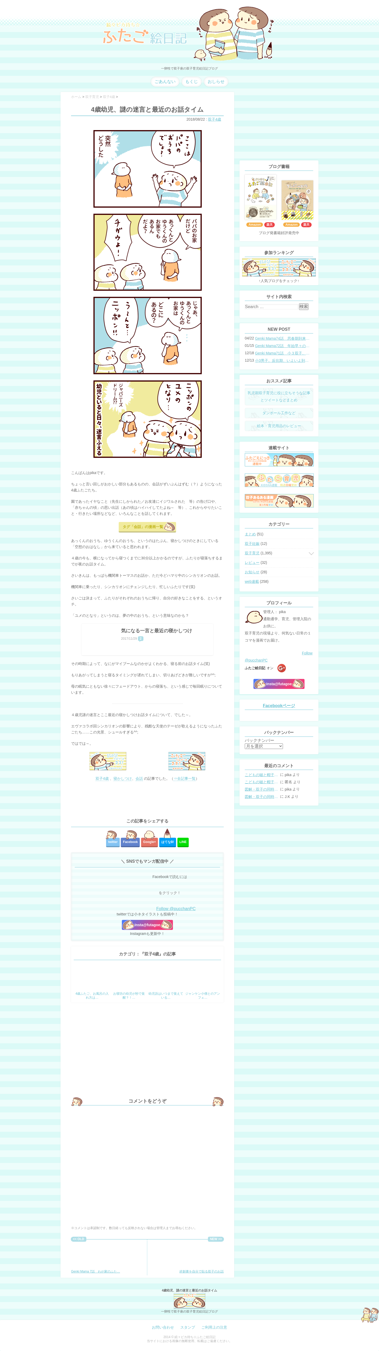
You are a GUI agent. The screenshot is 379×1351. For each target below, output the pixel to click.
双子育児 (252, 553)
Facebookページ (279, 705)
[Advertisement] (147, 800)
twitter (113, 842)
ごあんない (165, 81)
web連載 (252, 581)
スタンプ (187, 1327)
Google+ (149, 842)
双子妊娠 (252, 543)
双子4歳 (214, 119)
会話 (139, 778)
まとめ (250, 534)
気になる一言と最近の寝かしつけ (156, 630)
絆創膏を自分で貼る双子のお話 (201, 1257)
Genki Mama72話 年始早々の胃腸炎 (282, 346)
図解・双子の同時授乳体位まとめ (262, 789)
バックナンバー (259, 740)
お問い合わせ (163, 1327)
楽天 (269, 224)
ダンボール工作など (279, 413)
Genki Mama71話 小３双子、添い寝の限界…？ (282, 353)
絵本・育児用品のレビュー (279, 426)
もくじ (191, 81)
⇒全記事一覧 (184, 778)
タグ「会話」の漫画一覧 (143, 527)
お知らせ (252, 572)
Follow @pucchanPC (176, 908)
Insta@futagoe (147, 925)
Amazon (254, 224)
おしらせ (216, 81)
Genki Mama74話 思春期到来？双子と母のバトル (282, 338)
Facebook (130, 842)
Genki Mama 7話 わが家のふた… (95, 1257)
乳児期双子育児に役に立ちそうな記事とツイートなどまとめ (279, 396)
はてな (167, 842)
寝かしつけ (122, 778)
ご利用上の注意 (214, 1327)
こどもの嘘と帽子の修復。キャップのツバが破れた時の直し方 (262, 775)
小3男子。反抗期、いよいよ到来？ (282, 360)
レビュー (252, 562)
